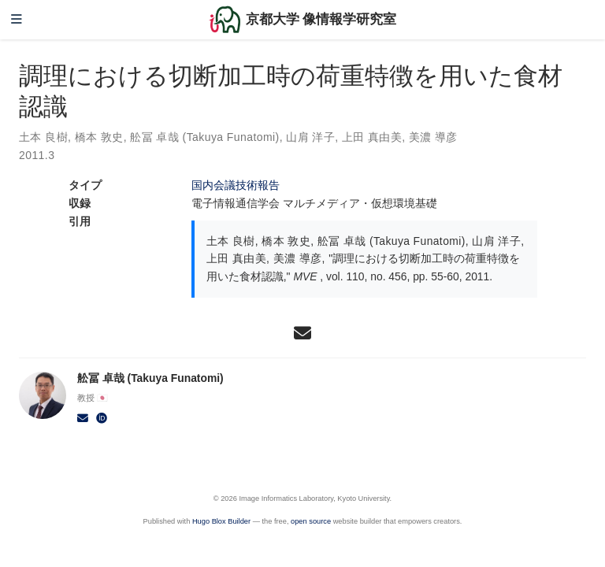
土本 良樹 (43, 137)
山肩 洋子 (310, 137)
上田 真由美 (372, 137)
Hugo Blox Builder (221, 521)
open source (311, 521)
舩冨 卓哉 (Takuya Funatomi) (204, 137)
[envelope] (302, 333)
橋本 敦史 (99, 137)
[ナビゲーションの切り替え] (16, 20)
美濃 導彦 (433, 137)
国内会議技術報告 (235, 185)
